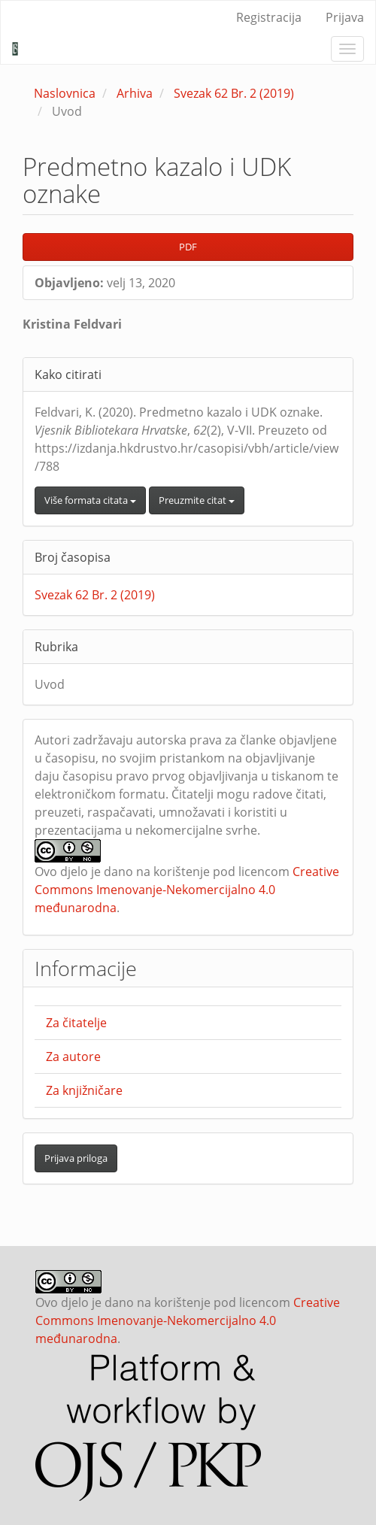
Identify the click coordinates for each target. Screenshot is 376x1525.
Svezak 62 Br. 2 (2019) (234, 93)
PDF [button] (188, 246)
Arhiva (135, 93)
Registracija (269, 17)
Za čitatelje (76, 1022)
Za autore (73, 1056)
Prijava (345, 17)
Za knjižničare (84, 1090)
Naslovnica (65, 93)
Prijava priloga (76, 1158)
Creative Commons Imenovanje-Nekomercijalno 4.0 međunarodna (187, 889)
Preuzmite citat (197, 500)
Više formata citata (90, 500)
